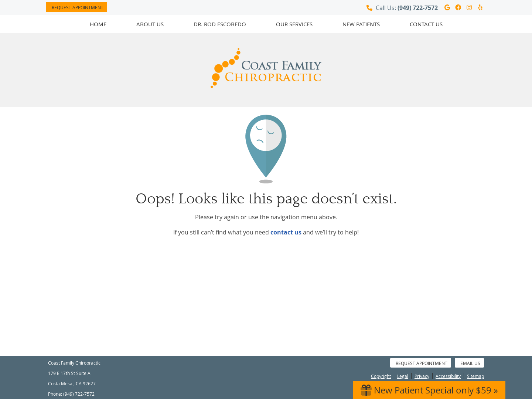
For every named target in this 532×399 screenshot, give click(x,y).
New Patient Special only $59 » (429, 390)
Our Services (294, 24)
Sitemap (475, 376)
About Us (150, 24)
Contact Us (426, 24)
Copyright (381, 376)
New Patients (361, 24)
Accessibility (448, 376)
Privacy (422, 376)
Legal (402, 376)
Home (98, 24)
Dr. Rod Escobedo (220, 24)
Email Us (470, 363)
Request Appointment (77, 7)
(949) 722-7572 (418, 8)
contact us (285, 232)
